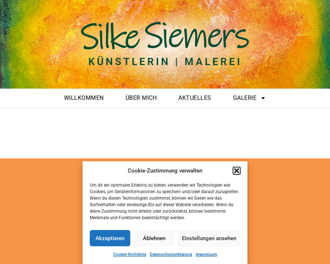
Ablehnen (154, 238)
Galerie (249, 98)
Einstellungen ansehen (209, 238)
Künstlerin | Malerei (165, 62)
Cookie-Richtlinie (129, 254)
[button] (236, 170)
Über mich (141, 97)
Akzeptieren (110, 238)
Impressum (206, 254)
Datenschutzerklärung (171, 254)
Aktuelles (194, 97)
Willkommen (84, 97)
